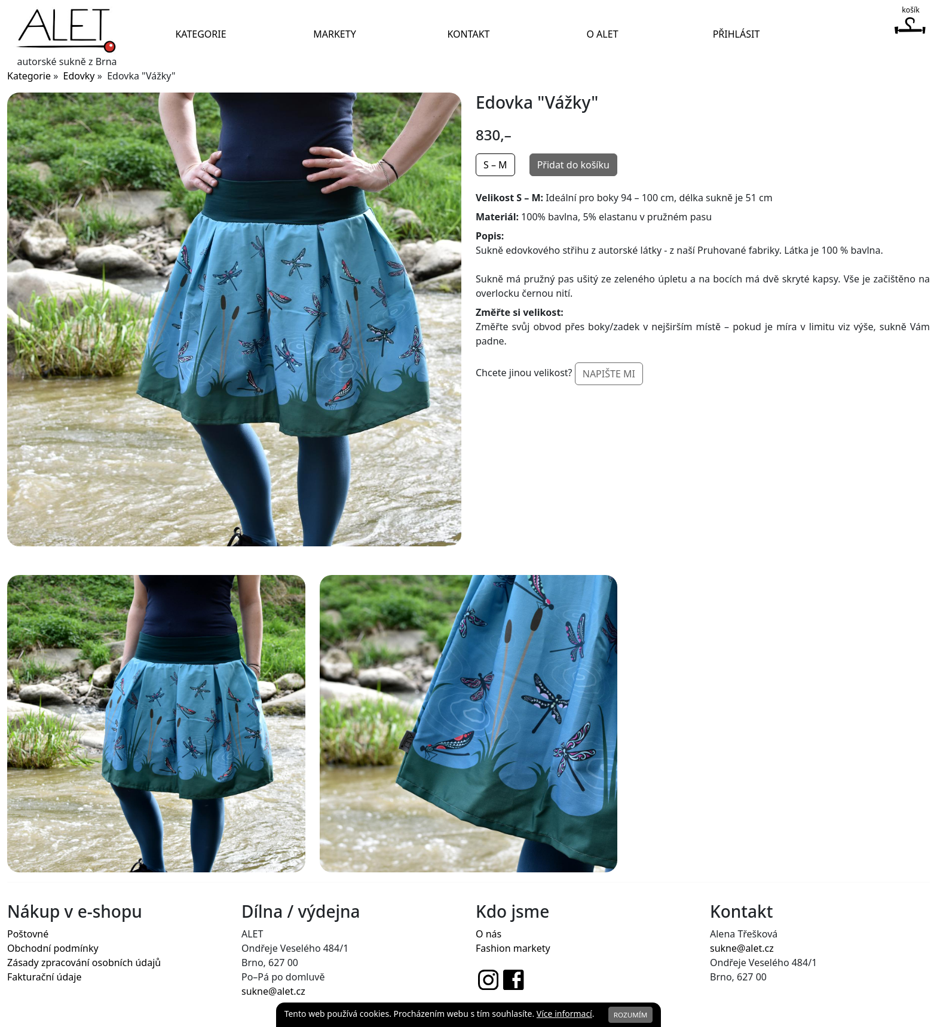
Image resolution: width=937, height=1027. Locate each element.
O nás (488, 933)
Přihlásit (736, 34)
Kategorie (200, 34)
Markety (334, 34)
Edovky (79, 75)
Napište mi (609, 373)
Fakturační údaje (44, 976)
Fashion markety (513, 948)
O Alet (602, 34)
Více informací (564, 1013)
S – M (495, 164)
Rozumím (631, 1014)
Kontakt (468, 34)
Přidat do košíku (573, 164)
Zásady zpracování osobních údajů (84, 962)
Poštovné (27, 933)
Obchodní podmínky (53, 948)
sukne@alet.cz (273, 991)
